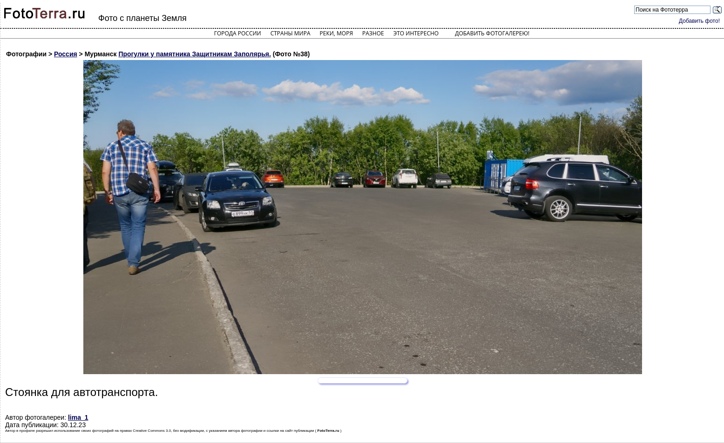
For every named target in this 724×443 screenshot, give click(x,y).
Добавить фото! (699, 21)
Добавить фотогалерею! (492, 33)
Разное (373, 33)
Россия (65, 54)
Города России (237, 33)
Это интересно (416, 33)
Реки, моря (336, 33)
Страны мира (291, 33)
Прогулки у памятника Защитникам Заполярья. (194, 54)
